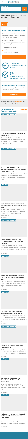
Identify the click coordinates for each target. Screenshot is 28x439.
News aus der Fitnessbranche (9, 114)
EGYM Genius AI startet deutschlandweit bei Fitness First (13, 346)
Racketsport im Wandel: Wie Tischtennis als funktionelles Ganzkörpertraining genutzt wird (13, 415)
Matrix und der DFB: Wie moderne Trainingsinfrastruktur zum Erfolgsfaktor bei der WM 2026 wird (13, 169)
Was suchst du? (4, 6)
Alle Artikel (23, 109)
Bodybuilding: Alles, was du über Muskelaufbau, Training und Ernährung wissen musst (12, 379)
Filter (4, 24)
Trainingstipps (5, 256)
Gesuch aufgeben (13, 94)
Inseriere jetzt (18, 101)
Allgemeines (5, 184)
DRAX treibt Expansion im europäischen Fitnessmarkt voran (13, 134)
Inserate (4, 21)
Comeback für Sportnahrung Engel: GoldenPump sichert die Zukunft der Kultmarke (12, 241)
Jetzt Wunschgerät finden (13, 57)
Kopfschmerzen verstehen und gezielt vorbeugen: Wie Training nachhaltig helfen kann (14, 205)
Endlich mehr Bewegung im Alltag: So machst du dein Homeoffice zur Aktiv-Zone (12, 277)
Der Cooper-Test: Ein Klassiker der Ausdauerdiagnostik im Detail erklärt (12, 312)
